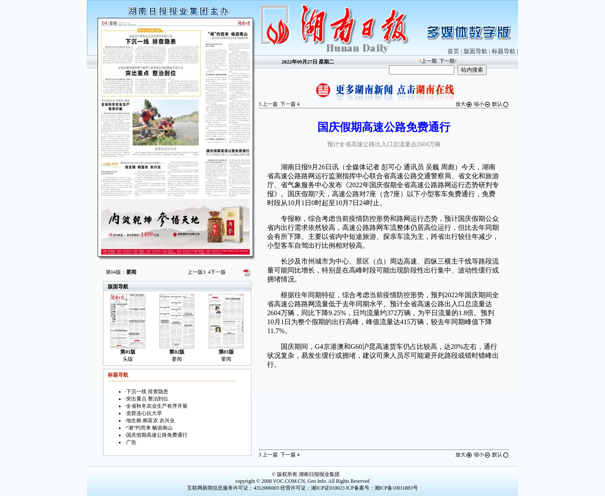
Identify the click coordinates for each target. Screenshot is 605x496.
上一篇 (268, 104)
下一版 (217, 272)
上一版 (196, 272)
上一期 (429, 61)
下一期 (447, 61)
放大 (463, 104)
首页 (453, 51)
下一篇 (290, 104)
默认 (500, 104)
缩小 (482, 104)
